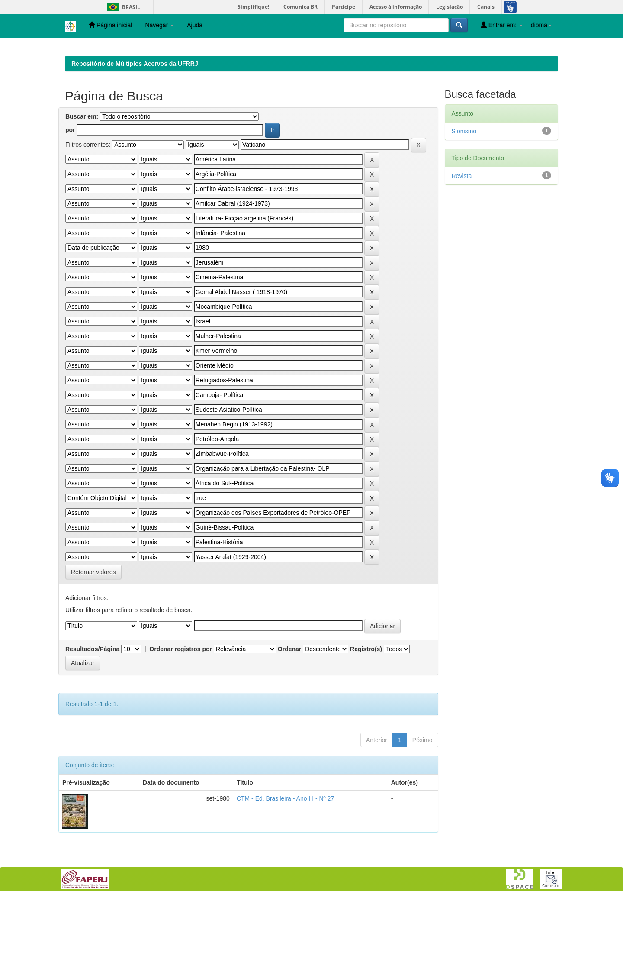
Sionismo (464, 187)
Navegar (159, 25)
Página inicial (110, 25)
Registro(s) (366, 705)
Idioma (540, 25)
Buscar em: (81, 172)
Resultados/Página (92, 705)
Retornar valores (93, 628)
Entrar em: (502, 25)
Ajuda (194, 25)
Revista (462, 232)
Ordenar (289, 705)
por (70, 186)
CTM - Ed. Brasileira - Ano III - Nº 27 (285, 854)
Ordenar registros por (180, 705)
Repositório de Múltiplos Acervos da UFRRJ (134, 119)
